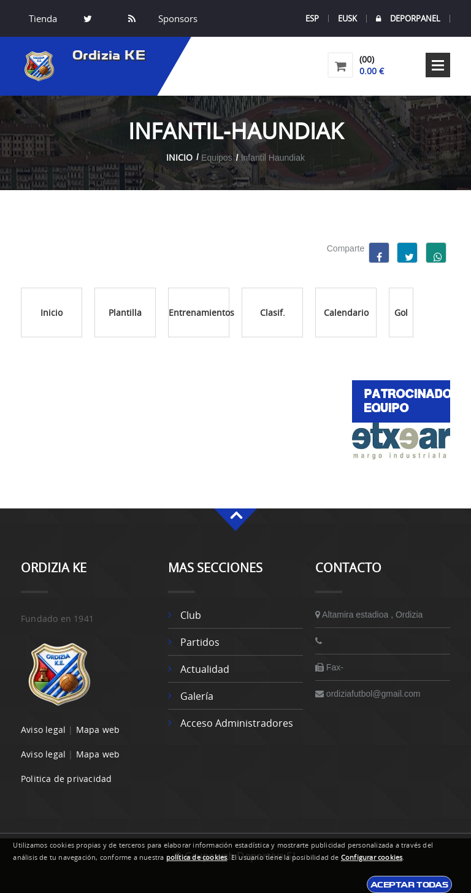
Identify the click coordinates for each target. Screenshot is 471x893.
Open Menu (438, 65)
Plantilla (125, 312)
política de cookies (197, 857)
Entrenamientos (199, 312)
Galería (196, 696)
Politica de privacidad (66, 778)
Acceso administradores (236, 723)
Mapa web (98, 729)
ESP (312, 18)
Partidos (200, 642)
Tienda (43, 18)
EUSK (347, 18)
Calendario (346, 312)
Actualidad (204, 669)
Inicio (179, 157)
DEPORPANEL (408, 19)
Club (190, 615)
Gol (401, 312)
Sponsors (176, 18)
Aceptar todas (409, 884)
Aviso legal (43, 729)
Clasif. (272, 312)
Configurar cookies (372, 857)
